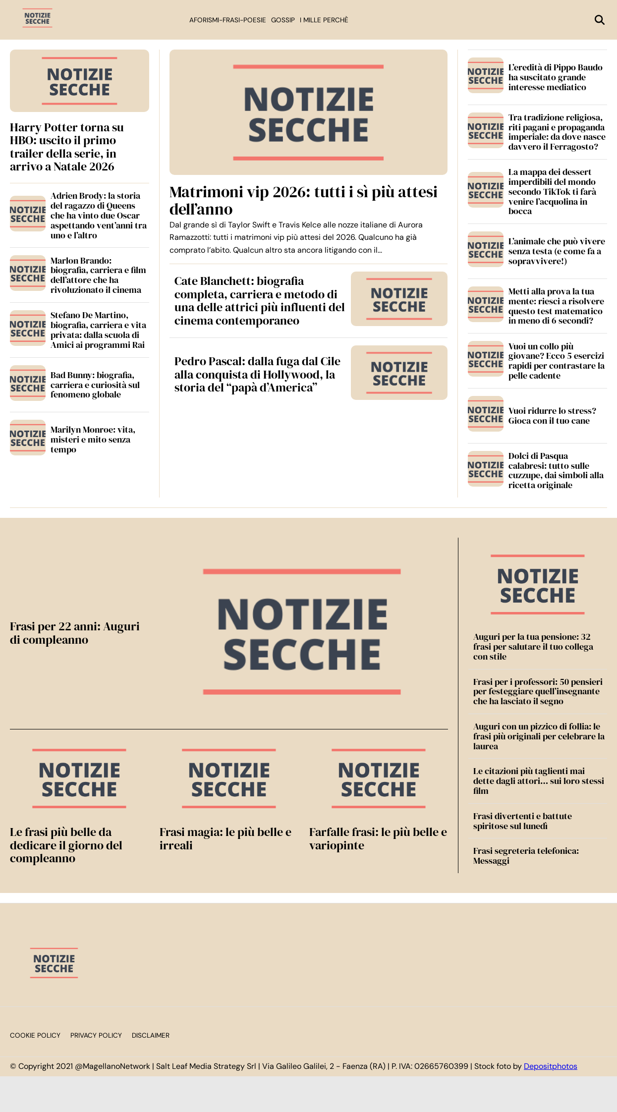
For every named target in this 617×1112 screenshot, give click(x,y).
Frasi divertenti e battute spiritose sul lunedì (522, 821)
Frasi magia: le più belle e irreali (225, 838)
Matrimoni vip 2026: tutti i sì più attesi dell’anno (303, 200)
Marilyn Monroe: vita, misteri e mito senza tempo (93, 439)
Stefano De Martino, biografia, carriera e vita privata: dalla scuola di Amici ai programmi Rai (98, 329)
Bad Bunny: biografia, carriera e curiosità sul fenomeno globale (95, 385)
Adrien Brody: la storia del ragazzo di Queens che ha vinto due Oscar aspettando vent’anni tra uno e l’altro (99, 215)
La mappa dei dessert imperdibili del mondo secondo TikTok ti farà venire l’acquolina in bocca (552, 191)
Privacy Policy (96, 1035)
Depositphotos (550, 1066)
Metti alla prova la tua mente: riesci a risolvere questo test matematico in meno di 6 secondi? (556, 306)
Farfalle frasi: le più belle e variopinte (378, 838)
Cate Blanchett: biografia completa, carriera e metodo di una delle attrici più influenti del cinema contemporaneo (259, 300)
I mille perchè (324, 20)
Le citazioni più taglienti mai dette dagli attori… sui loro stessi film (538, 781)
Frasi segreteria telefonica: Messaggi (526, 855)
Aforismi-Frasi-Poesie (227, 20)
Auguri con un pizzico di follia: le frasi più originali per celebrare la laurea (539, 736)
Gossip (283, 20)
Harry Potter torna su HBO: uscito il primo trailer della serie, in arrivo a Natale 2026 (67, 146)
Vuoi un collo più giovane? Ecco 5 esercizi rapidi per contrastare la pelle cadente (556, 361)
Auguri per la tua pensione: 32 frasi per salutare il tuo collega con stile (533, 646)
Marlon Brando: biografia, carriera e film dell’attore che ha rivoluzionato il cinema (98, 275)
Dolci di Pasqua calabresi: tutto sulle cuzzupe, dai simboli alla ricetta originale (556, 470)
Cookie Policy (35, 1035)
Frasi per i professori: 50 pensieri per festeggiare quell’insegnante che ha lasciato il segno (538, 691)
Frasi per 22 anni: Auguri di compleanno (75, 632)
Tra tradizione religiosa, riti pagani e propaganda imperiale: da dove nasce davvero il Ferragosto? (557, 132)
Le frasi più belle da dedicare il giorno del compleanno (66, 845)
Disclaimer (150, 1035)
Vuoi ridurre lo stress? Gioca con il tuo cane (552, 415)
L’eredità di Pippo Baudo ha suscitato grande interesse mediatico (555, 77)
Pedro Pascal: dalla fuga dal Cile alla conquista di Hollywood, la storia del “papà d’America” (257, 374)
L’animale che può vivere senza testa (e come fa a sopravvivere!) (556, 251)
